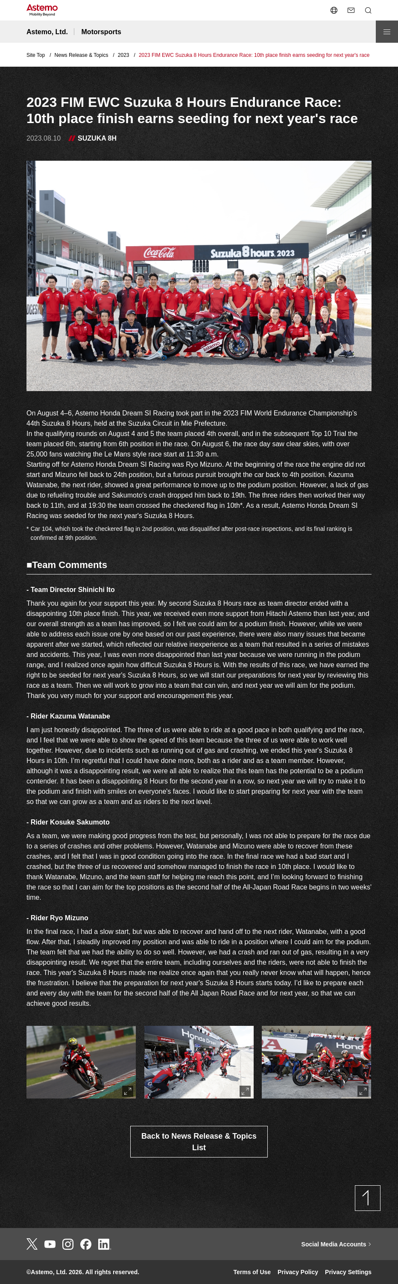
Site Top (35, 55)
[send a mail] (351, 10)
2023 (123, 55)
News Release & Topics (81, 55)
